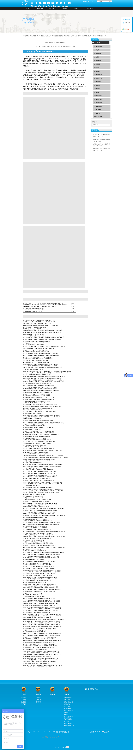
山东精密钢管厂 (68, 697)
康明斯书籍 (97, 113)
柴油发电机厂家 (68, 717)
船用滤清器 (97, 85)
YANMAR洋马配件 (98, 116)
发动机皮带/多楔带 (99, 99)
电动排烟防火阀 (68, 702)
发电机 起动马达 (98, 78)
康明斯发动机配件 (98, 106)
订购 (72, 304)
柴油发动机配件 (98, 46)
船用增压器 (97, 64)
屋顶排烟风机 (68, 708)
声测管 (66, 714)
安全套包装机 (68, 719)
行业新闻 (38, 700)
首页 (27, 8)
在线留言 (65, 8)
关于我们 (40, 8)
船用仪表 (66, 721)
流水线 (66, 712)
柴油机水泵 (97, 88)
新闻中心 (77, 8)
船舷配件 (96, 67)
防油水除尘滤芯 (68, 710)
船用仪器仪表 (97, 53)
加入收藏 (85, 1)
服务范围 (23, 702)
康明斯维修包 (97, 109)
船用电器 (96, 50)
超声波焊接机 (68, 723)
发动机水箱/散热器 (97, 36)
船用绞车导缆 (97, 60)
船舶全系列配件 (86, 36)
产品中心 (52, 8)
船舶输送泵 (97, 71)
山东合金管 (67, 700)
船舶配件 (96, 57)
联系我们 (90, 8)
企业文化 (23, 700)
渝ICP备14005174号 (60, 747)
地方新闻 (38, 702)
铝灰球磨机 (67, 704)
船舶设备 (96, 92)
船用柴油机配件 (98, 102)
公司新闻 (38, 697)
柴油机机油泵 (97, 81)
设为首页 (90, 1)
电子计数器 (67, 706)
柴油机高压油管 (98, 74)
